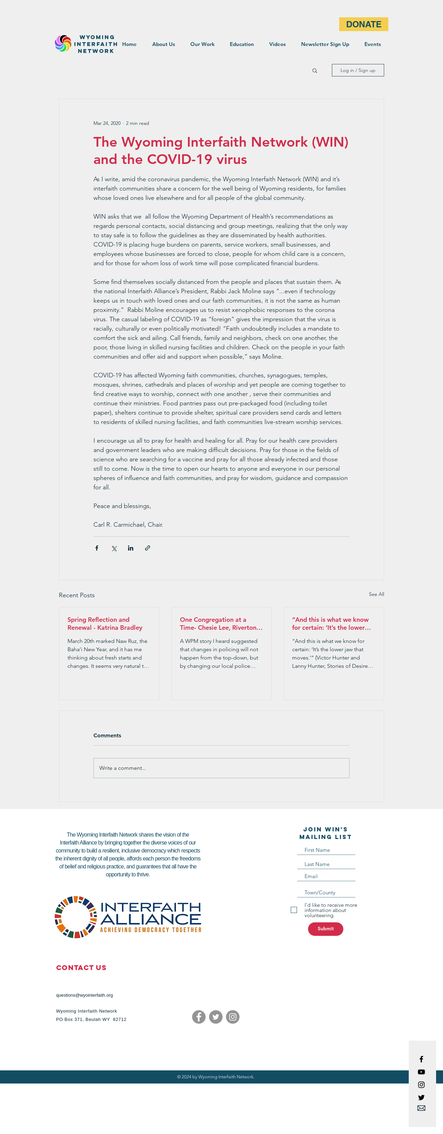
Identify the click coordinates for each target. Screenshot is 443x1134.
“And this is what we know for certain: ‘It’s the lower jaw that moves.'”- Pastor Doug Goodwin (330, 623)
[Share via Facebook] (96, 548)
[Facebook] (199, 1017)
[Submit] (325, 929)
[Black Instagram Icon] (421, 1084)
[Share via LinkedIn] (130, 548)
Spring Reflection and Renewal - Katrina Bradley (104, 623)
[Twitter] (216, 1017)
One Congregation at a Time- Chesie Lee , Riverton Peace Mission (218, 623)
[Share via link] (147, 548)
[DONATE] (363, 24)
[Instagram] (232, 1017)
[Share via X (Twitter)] (113, 548)
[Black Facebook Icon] (421, 1059)
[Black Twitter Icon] (421, 1097)
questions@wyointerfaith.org (84, 995)
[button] (314, 70)
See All (376, 594)
